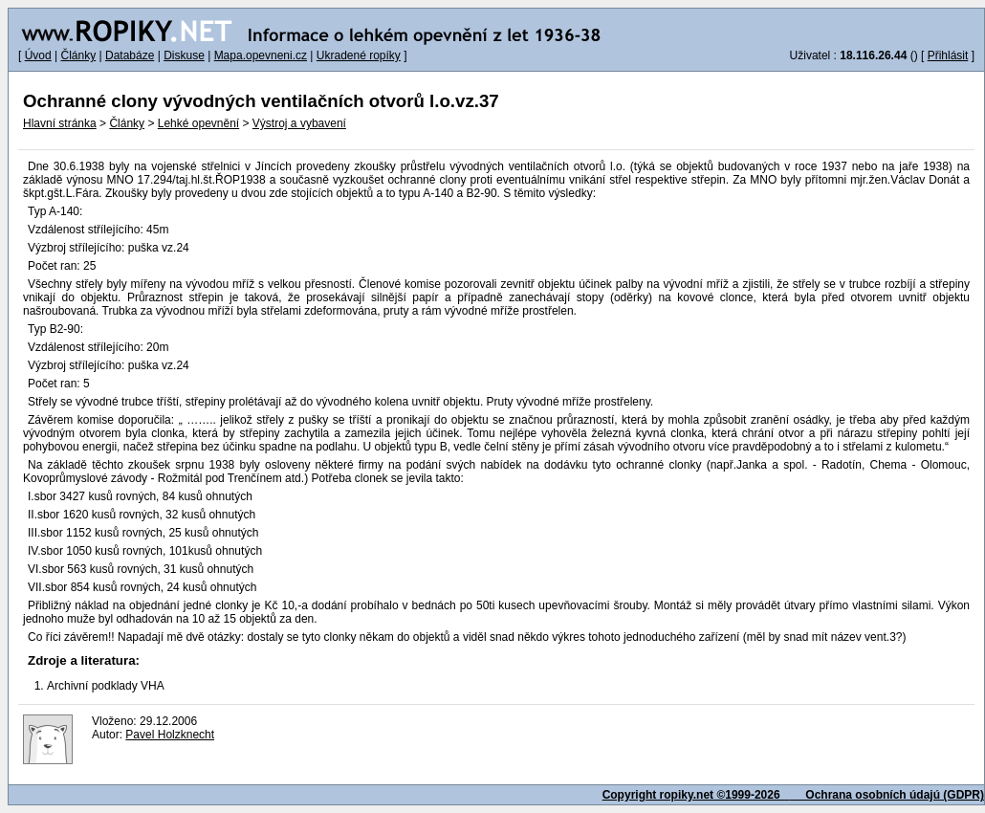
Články (78, 55)
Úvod (38, 55)
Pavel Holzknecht (169, 734)
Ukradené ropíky (359, 55)
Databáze (129, 55)
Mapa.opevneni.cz (260, 55)
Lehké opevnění (198, 123)
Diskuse (184, 55)
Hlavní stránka (60, 123)
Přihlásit (948, 55)
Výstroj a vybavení (299, 123)
